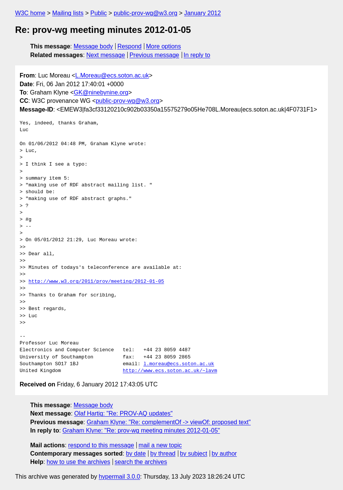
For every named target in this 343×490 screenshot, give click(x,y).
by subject (193, 453)
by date (135, 453)
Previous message (154, 55)
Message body (93, 46)
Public (98, 13)
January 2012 (202, 13)
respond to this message (101, 445)
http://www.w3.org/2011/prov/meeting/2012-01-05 (96, 281)
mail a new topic (160, 445)
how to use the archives (78, 462)
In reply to (197, 55)
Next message (106, 55)
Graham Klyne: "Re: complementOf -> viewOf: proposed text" (168, 422)
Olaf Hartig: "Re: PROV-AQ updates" (123, 413)
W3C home (30, 13)
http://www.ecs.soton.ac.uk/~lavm (170, 371)
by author (224, 453)
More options (163, 46)
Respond (129, 46)
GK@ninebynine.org (101, 92)
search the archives (141, 462)
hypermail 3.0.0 (119, 476)
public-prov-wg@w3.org (145, 13)
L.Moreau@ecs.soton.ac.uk (112, 75)
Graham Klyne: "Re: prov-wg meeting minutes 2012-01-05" (141, 430)
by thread (163, 453)
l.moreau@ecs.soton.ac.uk (179, 364)
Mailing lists (67, 13)
